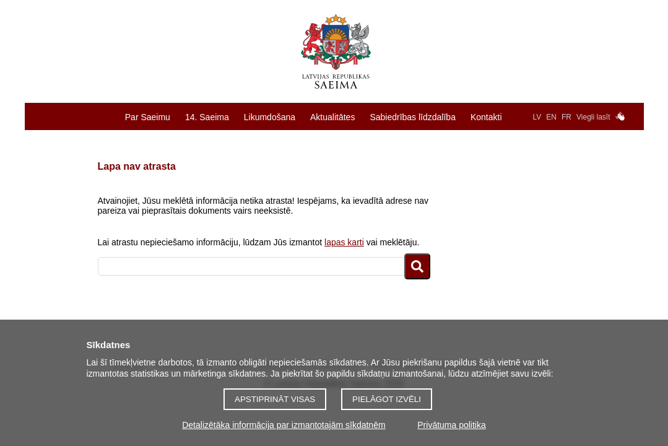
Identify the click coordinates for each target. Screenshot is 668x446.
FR (566, 117)
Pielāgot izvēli (386, 399)
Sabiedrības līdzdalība (413, 117)
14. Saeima (207, 117)
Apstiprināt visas (275, 399)
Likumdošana (269, 117)
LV (537, 117)
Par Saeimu (147, 117)
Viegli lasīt (593, 117)
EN (551, 117)
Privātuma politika (451, 425)
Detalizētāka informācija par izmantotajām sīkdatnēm (283, 425)
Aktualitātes (332, 117)
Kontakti (486, 117)
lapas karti (344, 242)
